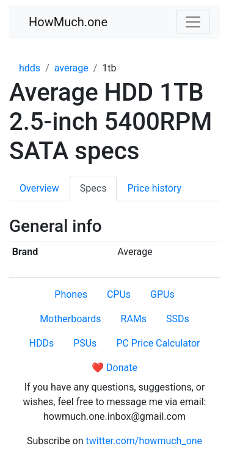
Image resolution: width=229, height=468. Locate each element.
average (71, 68)
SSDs (177, 319)
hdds (29, 68)
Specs (93, 188)
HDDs (41, 343)
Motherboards (70, 319)
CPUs (119, 294)
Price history (154, 188)
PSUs (84, 343)
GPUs (162, 294)
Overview (39, 188)
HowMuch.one (68, 22)
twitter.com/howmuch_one (144, 441)
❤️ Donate (114, 367)
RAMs (134, 319)
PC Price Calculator (158, 343)
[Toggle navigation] (193, 22)
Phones (70, 294)
